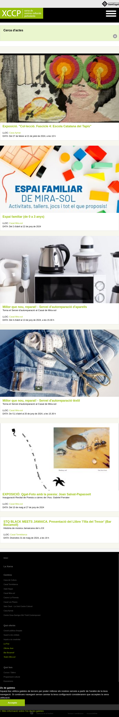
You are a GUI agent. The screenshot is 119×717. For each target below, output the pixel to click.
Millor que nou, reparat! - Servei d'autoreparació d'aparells (45, 307)
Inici (2, 21)
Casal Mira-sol (16, 223)
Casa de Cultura (10, 580)
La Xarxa (8, 566)
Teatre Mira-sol (10, 657)
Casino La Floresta (11, 598)
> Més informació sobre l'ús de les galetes (22, 711)
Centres (8, 575)
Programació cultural (12, 677)
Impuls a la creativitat (12, 639)
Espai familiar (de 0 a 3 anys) (23, 216)
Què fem (8, 667)
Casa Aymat (15, 133)
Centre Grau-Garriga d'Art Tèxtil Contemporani (22, 615)
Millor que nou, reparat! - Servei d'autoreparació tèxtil (41, 400)
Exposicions (8, 681)
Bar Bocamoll (9, 653)
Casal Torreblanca (18, 534)
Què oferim (9, 625)
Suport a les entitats (11, 635)
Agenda (9, 21)
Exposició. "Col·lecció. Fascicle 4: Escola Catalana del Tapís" (47, 126)
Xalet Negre (8, 589)
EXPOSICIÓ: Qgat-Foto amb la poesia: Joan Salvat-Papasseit (47, 494)
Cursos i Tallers (10, 673)
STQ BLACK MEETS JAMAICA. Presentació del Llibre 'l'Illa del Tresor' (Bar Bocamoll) (57, 523)
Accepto (12, 702)
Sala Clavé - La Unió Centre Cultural (18, 606)
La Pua (6, 644)
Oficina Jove (8, 648)
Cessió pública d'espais (13, 631)
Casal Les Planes (10, 602)
